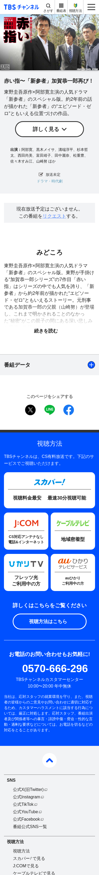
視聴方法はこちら (48, 621)
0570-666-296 (55, 668)
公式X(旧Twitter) (28, 789)
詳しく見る (46, 129)
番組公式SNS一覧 (30, 826)
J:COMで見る (26, 866)
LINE (49, 410)
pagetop (49, 760)
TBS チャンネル (20, 7)
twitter (30, 410)
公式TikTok (23, 804)
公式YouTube (25, 812)
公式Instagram (26, 797)
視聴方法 (75, 11)
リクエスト (54, 216)
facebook (68, 410)
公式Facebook (26, 819)
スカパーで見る (29, 858)
